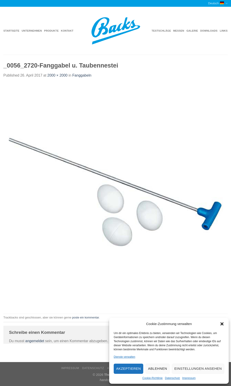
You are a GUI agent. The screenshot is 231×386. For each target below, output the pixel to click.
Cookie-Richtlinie (152, 378)
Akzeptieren (128, 368)
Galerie (192, 30)
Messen (178, 30)
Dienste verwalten (124, 356)
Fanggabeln (82, 75)
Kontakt (67, 30)
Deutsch (218, 3)
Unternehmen (32, 30)
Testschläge (161, 30)
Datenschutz (172, 378)
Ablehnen (157, 368)
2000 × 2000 (57, 75)
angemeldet (34, 341)
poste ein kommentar (85, 317)
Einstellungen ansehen (198, 368)
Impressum (189, 378)
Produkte (51, 30)
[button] (222, 324)
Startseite (11, 30)
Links (224, 30)
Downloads (209, 30)
